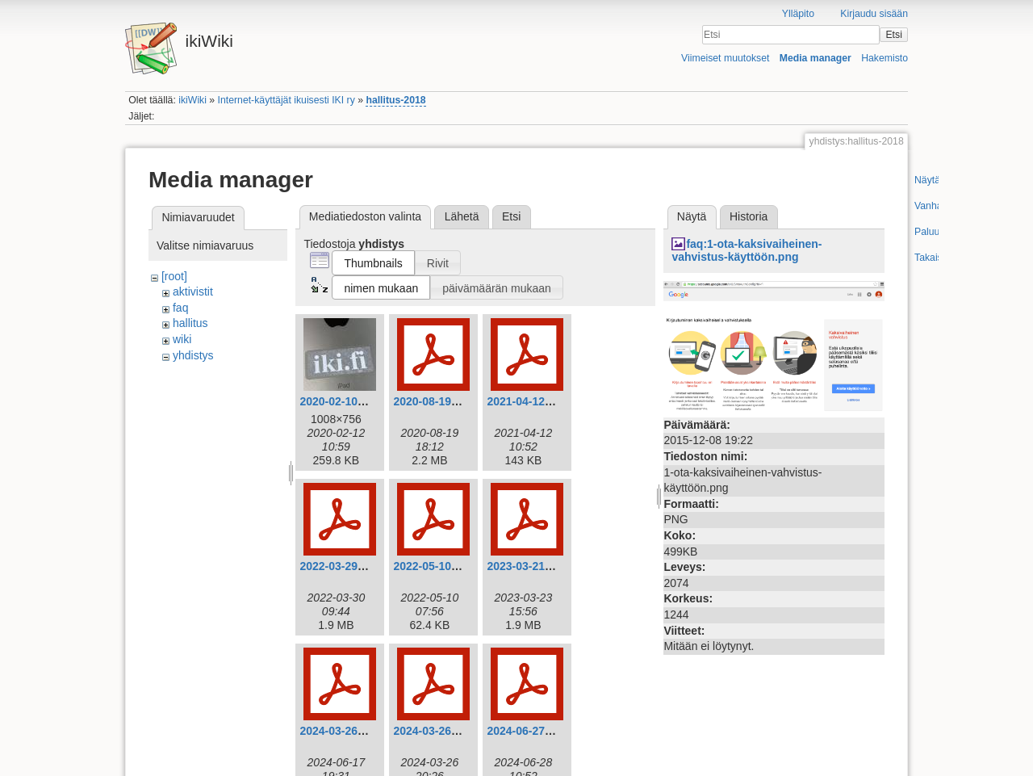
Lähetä (462, 216)
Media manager (815, 58)
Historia (748, 216)
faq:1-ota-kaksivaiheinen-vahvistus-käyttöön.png (746, 250)
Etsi (893, 34)
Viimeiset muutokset (725, 58)
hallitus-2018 (395, 100)
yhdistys (193, 355)
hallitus (190, 323)
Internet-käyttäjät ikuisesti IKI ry (286, 100)
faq (180, 307)
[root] (174, 276)
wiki (182, 339)
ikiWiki (192, 100)
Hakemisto (884, 58)
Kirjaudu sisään (874, 13)
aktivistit (193, 291)
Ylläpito (798, 13)
